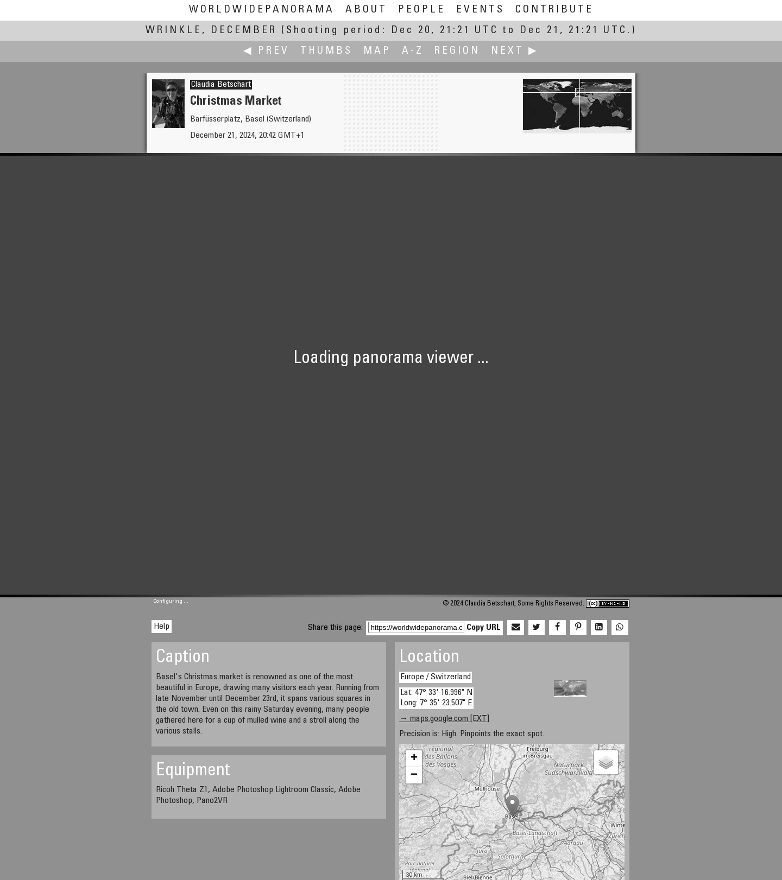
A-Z (413, 51)
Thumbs (326, 51)
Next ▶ (515, 51)
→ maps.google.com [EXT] (444, 719)
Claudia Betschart (221, 84)
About (366, 10)
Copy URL (483, 627)
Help (161, 626)
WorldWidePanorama (262, 10)
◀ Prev (266, 51)
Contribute (554, 10)
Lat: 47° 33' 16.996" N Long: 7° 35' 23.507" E (436, 697)
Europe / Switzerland (435, 677)
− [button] (414, 775)
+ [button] (414, 758)
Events (480, 10)
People (421, 10)
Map (377, 51)
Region (457, 51)
